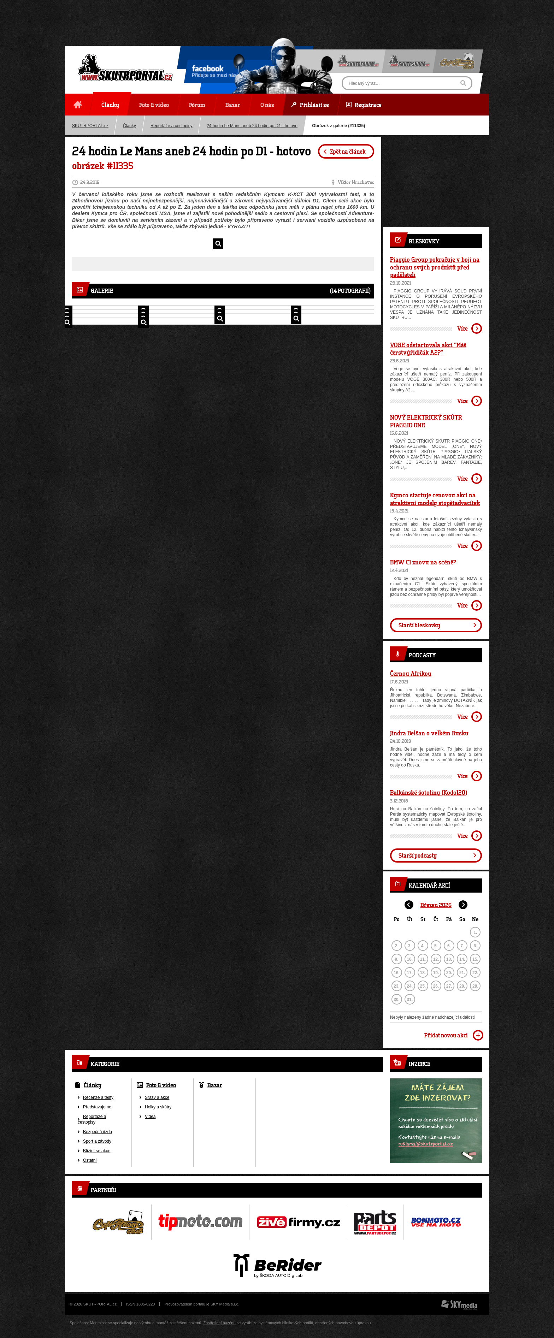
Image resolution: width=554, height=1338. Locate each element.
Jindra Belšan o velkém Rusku (429, 733)
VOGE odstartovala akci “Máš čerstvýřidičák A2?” (428, 348)
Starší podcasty (418, 855)
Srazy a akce (157, 1097)
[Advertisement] (277, 16)
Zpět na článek (348, 151)
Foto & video (161, 1085)
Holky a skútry (158, 1107)
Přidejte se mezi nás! (215, 72)
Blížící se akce (96, 1150)
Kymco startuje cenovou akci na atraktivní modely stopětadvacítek (435, 499)
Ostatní (90, 1160)
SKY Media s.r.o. (225, 1304)
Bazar (214, 1085)
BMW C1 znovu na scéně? (423, 562)
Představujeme (97, 1107)
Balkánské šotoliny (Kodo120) (428, 792)
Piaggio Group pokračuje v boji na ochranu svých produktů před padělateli (434, 266)
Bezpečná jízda (97, 1131)
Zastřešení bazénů (220, 1323)
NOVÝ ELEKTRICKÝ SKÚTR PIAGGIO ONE (426, 421)
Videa (150, 1116)
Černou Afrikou (410, 673)
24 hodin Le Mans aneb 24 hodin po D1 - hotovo (252, 125)
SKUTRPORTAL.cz (90, 125)
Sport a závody (97, 1141)
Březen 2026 (436, 904)
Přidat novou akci (446, 1035)
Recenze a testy (98, 1097)
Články (129, 125)
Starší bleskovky (419, 625)
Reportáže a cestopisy (172, 125)
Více (462, 328)
